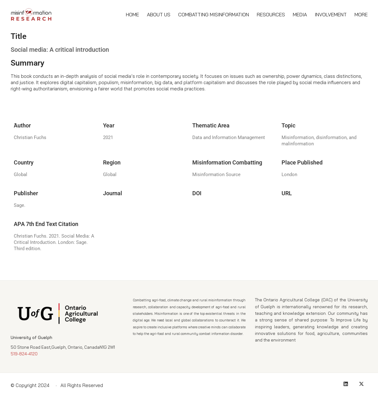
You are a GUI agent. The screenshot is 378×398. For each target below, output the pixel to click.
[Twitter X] (361, 384)
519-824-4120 (24, 353)
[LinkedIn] (345, 384)
